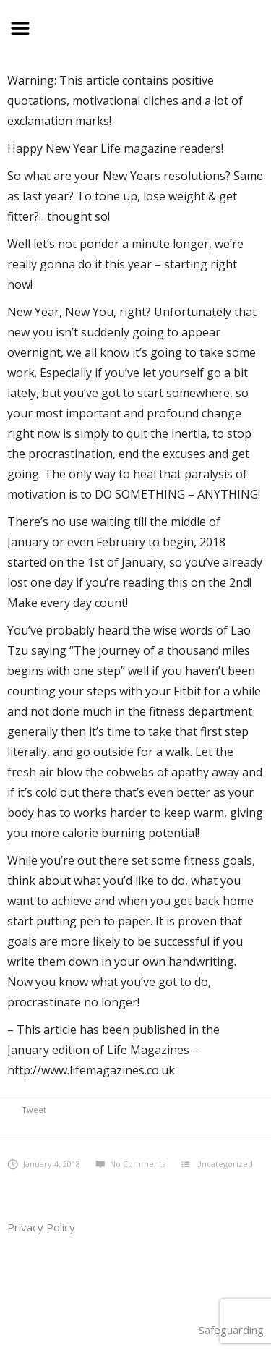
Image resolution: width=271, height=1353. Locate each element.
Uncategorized (224, 1163)
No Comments (130, 1163)
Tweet (34, 1109)
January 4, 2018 (43, 1163)
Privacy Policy (41, 1227)
